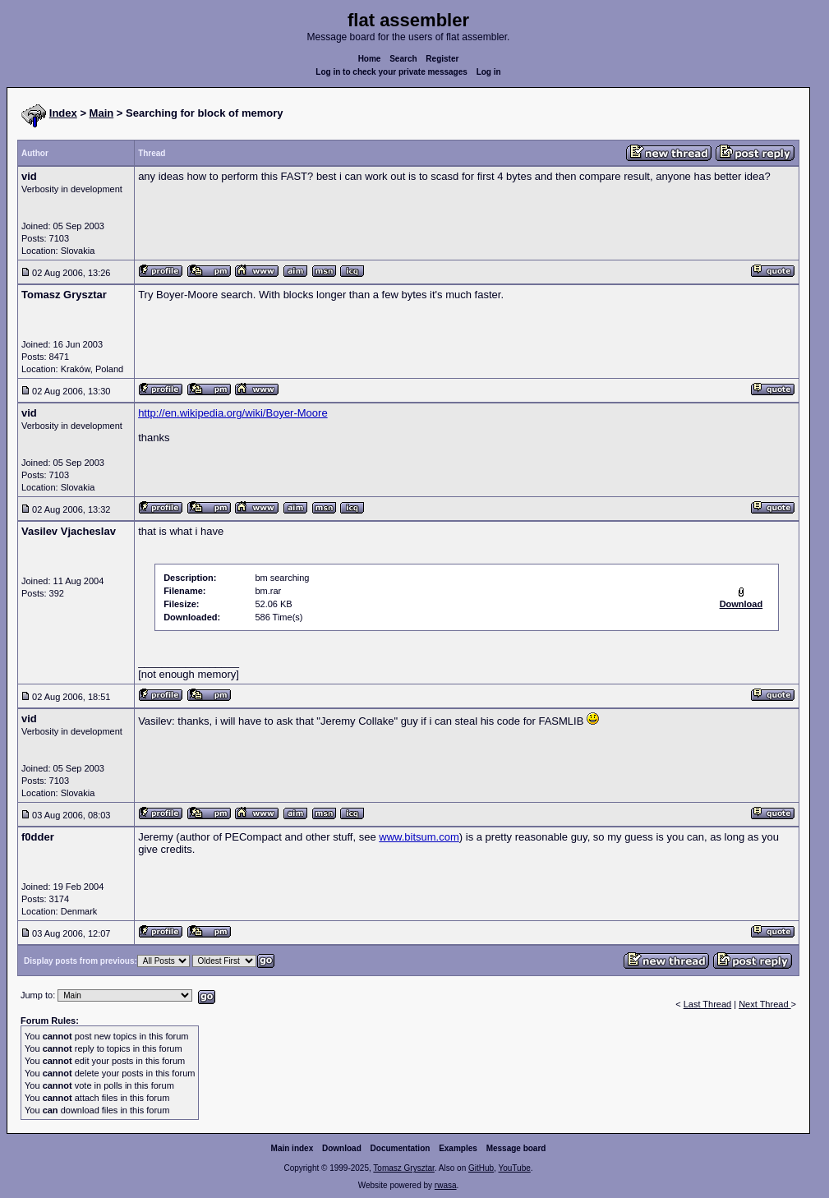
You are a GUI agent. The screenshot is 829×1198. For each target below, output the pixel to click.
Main (102, 113)
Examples (458, 1148)
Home (369, 58)
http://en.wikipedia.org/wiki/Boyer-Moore (233, 413)
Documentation (401, 1148)
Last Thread (708, 1004)
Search (403, 58)
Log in (489, 71)
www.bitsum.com (419, 837)
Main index (292, 1148)
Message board (516, 1148)
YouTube (514, 1168)
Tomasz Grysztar (403, 1168)
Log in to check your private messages (391, 71)
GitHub (481, 1168)
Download (342, 1148)
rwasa (446, 1185)
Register (442, 58)
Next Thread (764, 1004)
